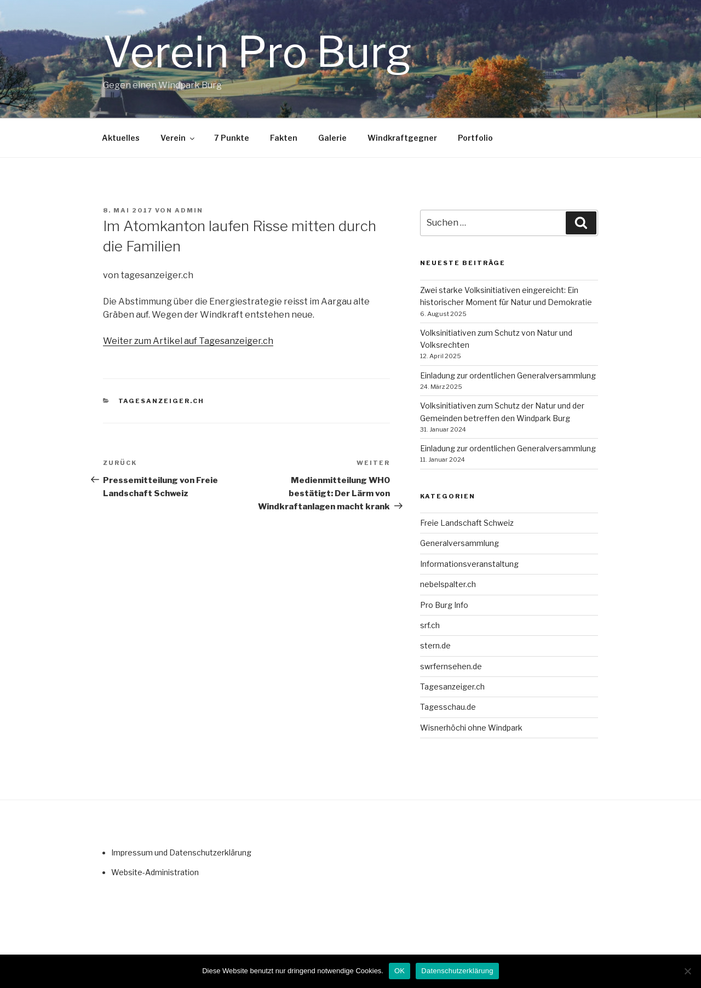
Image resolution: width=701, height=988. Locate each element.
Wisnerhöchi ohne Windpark (471, 727)
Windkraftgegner (402, 137)
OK (399, 971)
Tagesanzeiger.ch (161, 401)
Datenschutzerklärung (457, 971)
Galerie (332, 137)
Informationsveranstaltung (469, 563)
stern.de (435, 645)
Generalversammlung (459, 543)
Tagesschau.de (448, 706)
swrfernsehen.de (451, 666)
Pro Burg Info (444, 605)
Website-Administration (155, 872)
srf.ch (430, 625)
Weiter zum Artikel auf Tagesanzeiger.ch (188, 341)
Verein (178, 137)
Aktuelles (121, 137)
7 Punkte (231, 137)
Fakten (283, 137)
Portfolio (475, 137)
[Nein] (687, 971)
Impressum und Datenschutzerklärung (181, 852)
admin (189, 210)
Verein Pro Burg (257, 52)
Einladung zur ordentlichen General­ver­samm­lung (508, 375)
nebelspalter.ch (448, 584)
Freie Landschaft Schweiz (467, 522)
